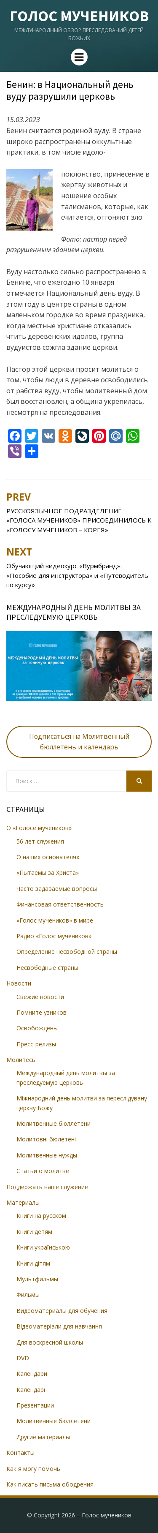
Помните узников (41, 1012)
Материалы (23, 1202)
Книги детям (34, 1232)
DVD (22, 1358)
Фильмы (28, 1295)
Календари (31, 1374)
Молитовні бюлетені (46, 1139)
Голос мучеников (79, 15)
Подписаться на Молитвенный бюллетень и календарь (79, 742)
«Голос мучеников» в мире (54, 920)
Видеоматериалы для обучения (61, 1311)
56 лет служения (40, 841)
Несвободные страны (47, 968)
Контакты (20, 1453)
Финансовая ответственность (60, 904)
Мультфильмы (37, 1279)
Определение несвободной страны (66, 952)
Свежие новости (40, 997)
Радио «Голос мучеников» (53, 936)
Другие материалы (43, 1437)
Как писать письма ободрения (50, 1484)
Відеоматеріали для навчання (59, 1326)
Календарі (30, 1390)
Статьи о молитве (42, 1171)
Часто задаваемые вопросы (56, 889)
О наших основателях (47, 857)
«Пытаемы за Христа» (47, 873)
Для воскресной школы (49, 1342)
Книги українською (43, 1247)
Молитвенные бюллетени (53, 1123)
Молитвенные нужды (46, 1155)
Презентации (35, 1405)
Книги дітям (33, 1263)
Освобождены (37, 1028)
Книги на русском (41, 1216)
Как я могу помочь (33, 1469)
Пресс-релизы (36, 1044)
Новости (18, 983)
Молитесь (20, 1060)
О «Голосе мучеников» (39, 828)
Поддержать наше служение (47, 1187)
